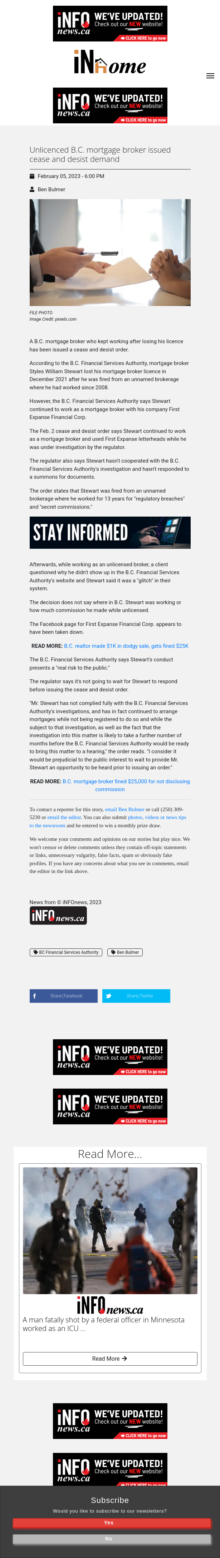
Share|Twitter (140, 996)
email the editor (64, 817)
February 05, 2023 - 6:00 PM (67, 176)
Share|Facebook (66, 996)
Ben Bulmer (51, 189)
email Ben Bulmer (125, 809)
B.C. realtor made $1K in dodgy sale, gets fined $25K (126, 646)
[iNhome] (210, 75)
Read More (110, 1358)
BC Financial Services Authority (66, 952)
